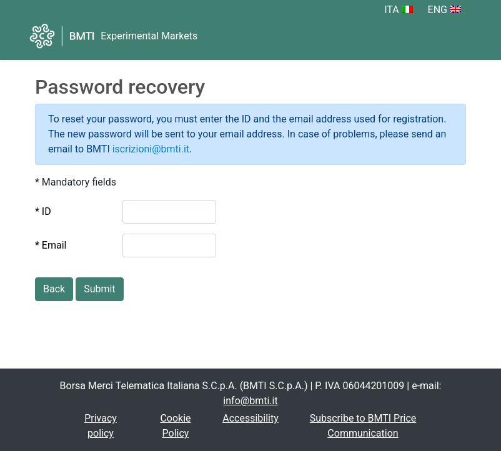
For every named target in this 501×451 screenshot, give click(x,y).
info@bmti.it (250, 401)
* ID (43, 211)
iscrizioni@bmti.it (150, 149)
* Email (50, 245)
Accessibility (250, 418)
